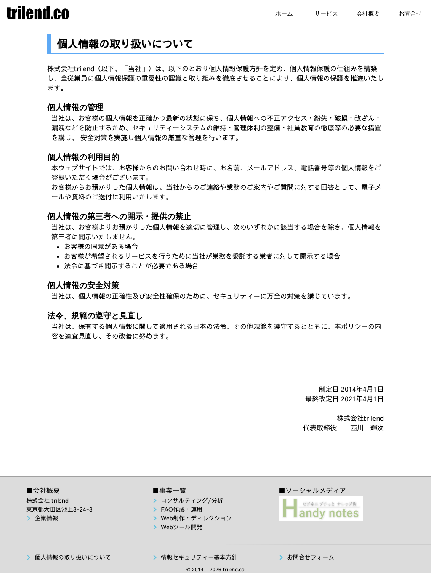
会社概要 (368, 14)
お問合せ (410, 14)
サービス (326, 14)
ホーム (284, 14)
